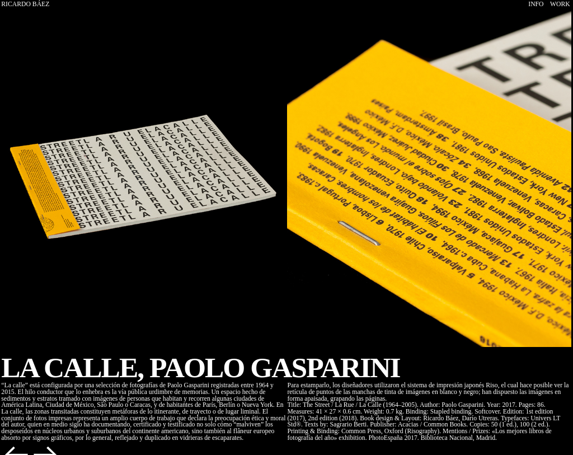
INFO (535, 4)
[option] (143, 179)
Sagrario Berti (348, 424)
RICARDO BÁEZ (25, 4)
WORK (560, 4)
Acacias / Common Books (432, 424)
